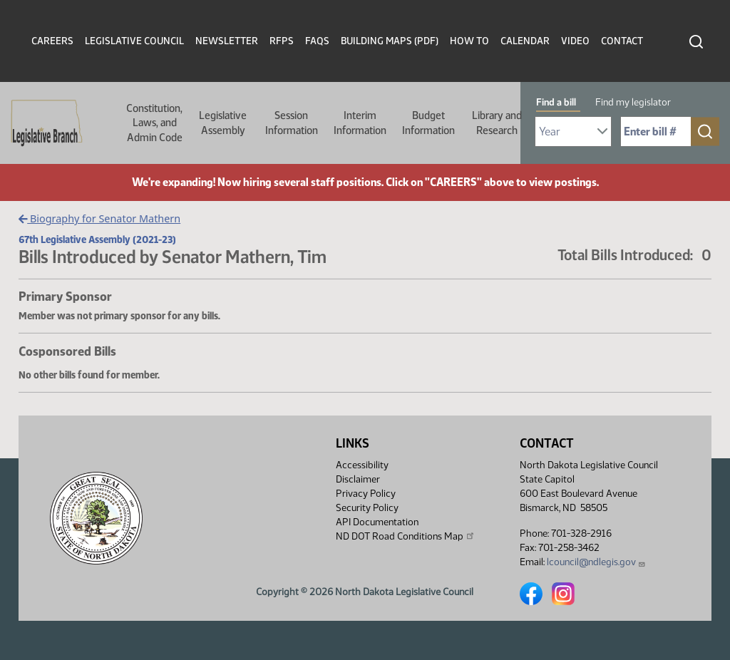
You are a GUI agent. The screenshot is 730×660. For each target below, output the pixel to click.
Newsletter (226, 41)
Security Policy (367, 508)
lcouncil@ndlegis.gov (596, 562)
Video (575, 41)
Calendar (525, 41)
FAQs (317, 41)
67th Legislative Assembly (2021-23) (97, 239)
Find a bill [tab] (556, 102)
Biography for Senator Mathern (100, 218)
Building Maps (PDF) (389, 41)
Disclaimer (358, 479)
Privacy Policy (366, 494)
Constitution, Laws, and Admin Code (154, 123)
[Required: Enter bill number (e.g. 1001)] (656, 131)
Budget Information (428, 122)
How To (469, 41)
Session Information (291, 122)
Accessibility (362, 465)
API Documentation (377, 522)
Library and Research (497, 122)
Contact (622, 41)
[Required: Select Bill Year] (573, 131)
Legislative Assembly (223, 122)
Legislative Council (134, 41)
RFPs (281, 41)
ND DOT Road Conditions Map (405, 536)
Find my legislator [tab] (633, 102)
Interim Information (360, 122)
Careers (52, 41)
